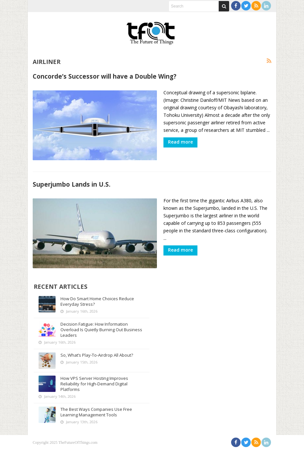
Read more (180, 142)
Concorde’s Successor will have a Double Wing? (105, 76)
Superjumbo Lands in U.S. (71, 184)
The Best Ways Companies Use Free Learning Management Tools (96, 412)
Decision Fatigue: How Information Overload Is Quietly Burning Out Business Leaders (101, 329)
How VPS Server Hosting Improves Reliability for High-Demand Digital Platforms (94, 383)
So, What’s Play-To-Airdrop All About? (96, 355)
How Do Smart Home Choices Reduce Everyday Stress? (97, 301)
